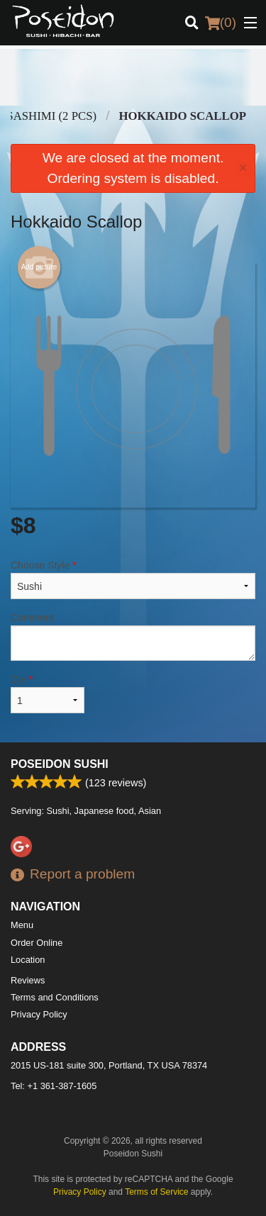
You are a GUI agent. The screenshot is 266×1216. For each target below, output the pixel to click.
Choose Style (133, 579)
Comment (133, 636)
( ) (220, 22)
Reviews (28, 980)
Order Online (36, 942)
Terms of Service (156, 1192)
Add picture (39, 267)
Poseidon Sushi (60, 764)
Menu (22, 925)
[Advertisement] (133, 77)
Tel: (53, 1086)
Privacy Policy (39, 1014)
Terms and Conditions (55, 997)
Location (28, 959)
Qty (47, 693)
